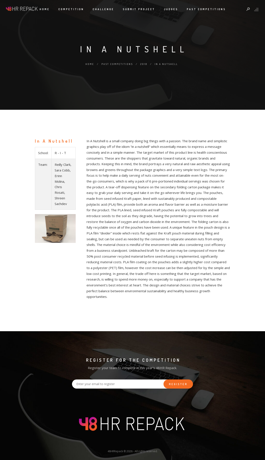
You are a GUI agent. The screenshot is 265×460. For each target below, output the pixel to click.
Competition (71, 9)
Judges (171, 9)
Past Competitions (206, 9)
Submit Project (139, 9)
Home (44, 9)
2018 (143, 64)
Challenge (103, 9)
